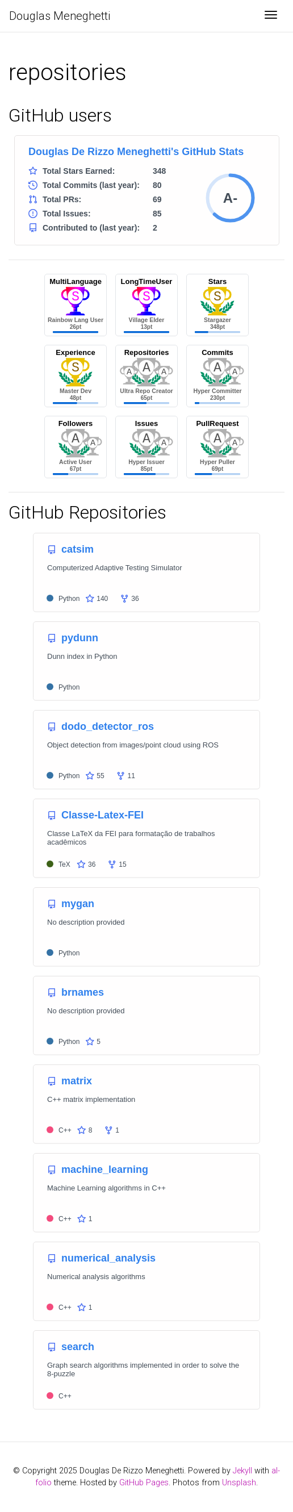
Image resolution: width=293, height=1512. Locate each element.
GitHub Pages (144, 1483)
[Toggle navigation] (271, 16)
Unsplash (239, 1483)
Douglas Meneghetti (59, 16)
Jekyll (242, 1471)
